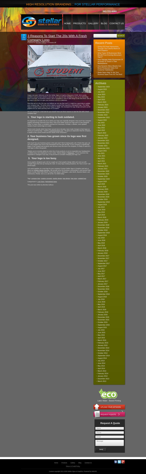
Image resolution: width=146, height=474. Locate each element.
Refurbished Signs (51, 181)
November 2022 (103, 112)
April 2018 (101, 245)
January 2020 (102, 192)
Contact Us (117, 23)
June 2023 (101, 94)
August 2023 (102, 89)
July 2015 (101, 330)
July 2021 (101, 153)
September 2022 (104, 117)
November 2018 (103, 228)
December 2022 (103, 110)
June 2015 (101, 332)
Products (79, 23)
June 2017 (101, 271)
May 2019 (101, 212)
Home (67, 23)
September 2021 (104, 148)
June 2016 (101, 302)
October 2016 (102, 291)
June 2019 (101, 210)
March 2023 (102, 102)
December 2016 (103, 286)
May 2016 (101, 304)
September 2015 (104, 325)
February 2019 (103, 220)
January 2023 (102, 107)
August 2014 (102, 358)
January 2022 (102, 138)
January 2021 (102, 169)
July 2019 (101, 207)
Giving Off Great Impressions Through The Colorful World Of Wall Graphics (109, 48)
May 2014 (101, 366)
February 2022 (103, 135)
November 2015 (103, 320)
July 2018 (101, 238)
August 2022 (102, 120)
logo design (66, 178)
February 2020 (103, 189)
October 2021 (102, 146)
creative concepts (46, 178)
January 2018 (102, 253)
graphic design (57, 178)
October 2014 (102, 353)
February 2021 (103, 166)
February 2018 (103, 250)
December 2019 (103, 194)
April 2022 (101, 130)
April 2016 (101, 307)
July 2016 (101, 299)
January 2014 (102, 376)
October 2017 (102, 261)
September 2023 (104, 87)
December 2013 (103, 379)
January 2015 (102, 345)
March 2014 (102, 371)
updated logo (82, 178)
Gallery (93, 23)
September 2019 (104, 202)
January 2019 (102, 222)
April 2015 (101, 338)
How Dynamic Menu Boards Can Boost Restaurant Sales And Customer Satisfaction (109, 68)
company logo (35, 178)
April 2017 (101, 276)
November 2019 (103, 197)
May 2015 (101, 335)
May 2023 (101, 97)
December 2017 (103, 256)
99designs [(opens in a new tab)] (71, 153)
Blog (104, 23)
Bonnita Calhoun (41, 42)
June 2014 (101, 363)
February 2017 (103, 281)
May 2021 (101, 158)
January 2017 (102, 284)
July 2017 (101, 268)
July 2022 (101, 123)
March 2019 (102, 217)
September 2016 (104, 294)
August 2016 (102, 297)
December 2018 (103, 225)
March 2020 (102, 187)
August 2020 (102, 181)
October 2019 (102, 199)
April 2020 (101, 184)
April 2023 (101, 99)
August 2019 (102, 204)
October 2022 (102, 115)
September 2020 (104, 179)
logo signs (74, 178)
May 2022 (101, 128)
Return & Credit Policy (73, 466)
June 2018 (101, 240)
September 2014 (104, 355)
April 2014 (101, 368)
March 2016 (102, 309)
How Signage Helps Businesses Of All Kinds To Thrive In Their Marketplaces (110, 61)
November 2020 (103, 174)
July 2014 (101, 361)
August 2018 (102, 235)
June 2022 (101, 125)
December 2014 (103, 348)
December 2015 (103, 317)
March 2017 (102, 279)
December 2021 (103, 140)
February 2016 (103, 312)
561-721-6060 (110, 11)
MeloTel (94, 471)
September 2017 (104, 263)
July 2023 (101, 92)
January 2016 (102, 315)
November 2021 (103, 143)
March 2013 (102, 381)
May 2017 (101, 274)
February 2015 (103, 343)
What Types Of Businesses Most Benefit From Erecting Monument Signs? (109, 55)
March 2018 (102, 248)
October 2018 (102, 230)
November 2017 (103, 258)
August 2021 (102, 151)
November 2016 (103, 289)
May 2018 (101, 243)
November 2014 (103, 350)
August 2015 (102, 327)
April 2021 (101, 161)
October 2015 (102, 322)
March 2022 (102, 133)
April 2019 (101, 215)
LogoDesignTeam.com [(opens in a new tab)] (56, 131)
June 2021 (101, 156)
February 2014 (103, 373)
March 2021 (102, 163)
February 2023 (103, 105)
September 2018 (104, 233)
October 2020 (102, 176)
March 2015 (102, 340)
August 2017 (102, 266)
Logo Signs (41, 181)
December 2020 (103, 171)
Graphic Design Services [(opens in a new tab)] (41, 170)
